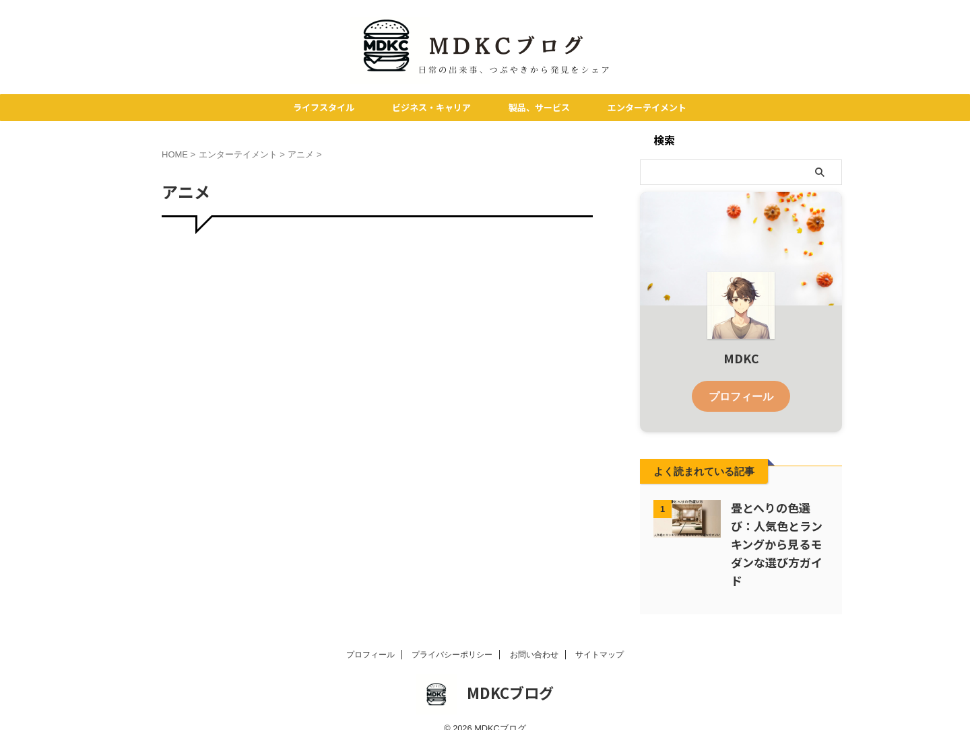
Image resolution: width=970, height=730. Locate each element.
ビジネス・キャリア (431, 107)
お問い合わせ (534, 637)
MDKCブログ (510, 675)
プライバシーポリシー (452, 637)
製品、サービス (539, 107)
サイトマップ (599, 637)
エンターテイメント (647, 107)
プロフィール (741, 395)
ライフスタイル (323, 107)
